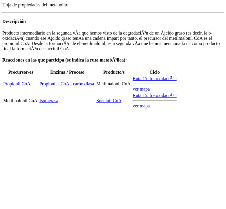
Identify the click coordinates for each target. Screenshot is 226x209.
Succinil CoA (108, 100)
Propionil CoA (16, 83)
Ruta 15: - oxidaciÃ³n (154, 78)
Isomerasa (48, 100)
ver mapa (141, 89)
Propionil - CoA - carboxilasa (66, 83)
